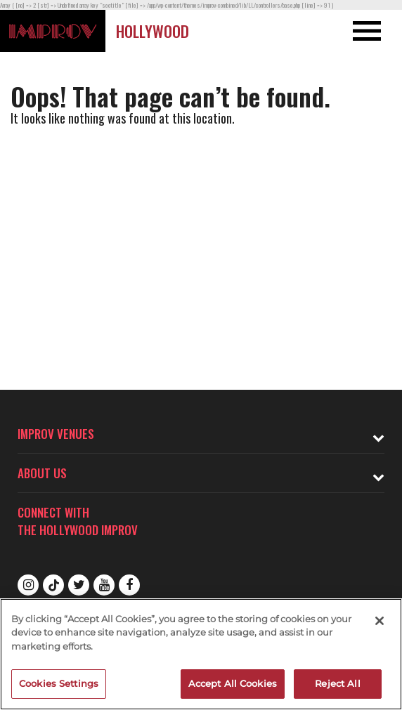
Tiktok (53, 585)
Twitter (78, 585)
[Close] (379, 620)
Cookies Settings (58, 683)
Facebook (129, 585)
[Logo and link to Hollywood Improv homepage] (52, 31)
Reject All (337, 683)
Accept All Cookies (232, 683)
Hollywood (152, 31)
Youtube (104, 585)
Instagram (28, 585)
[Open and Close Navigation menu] (362, 31)
